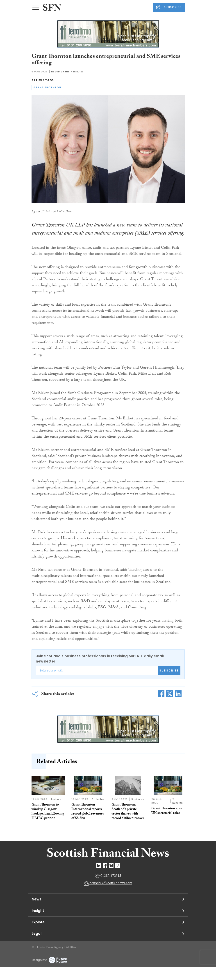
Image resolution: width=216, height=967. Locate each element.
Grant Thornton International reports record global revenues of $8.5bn (87, 812)
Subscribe (169, 670)
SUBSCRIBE (169, 7)
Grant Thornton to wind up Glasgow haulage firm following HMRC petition (48, 812)
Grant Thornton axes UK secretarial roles (166, 811)
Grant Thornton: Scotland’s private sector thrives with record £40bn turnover (127, 812)
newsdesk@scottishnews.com (110, 883)
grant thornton (47, 87)
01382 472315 (110, 876)
